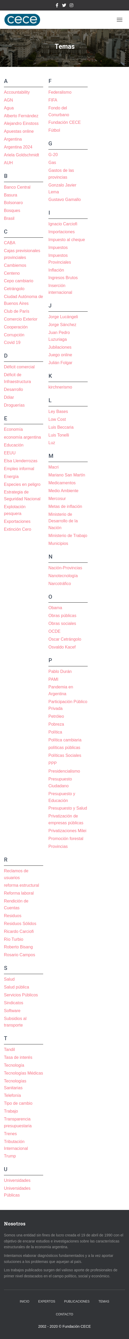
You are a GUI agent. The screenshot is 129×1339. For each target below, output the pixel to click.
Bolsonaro (13, 202)
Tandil (9, 1049)
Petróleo (56, 716)
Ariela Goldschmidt (21, 155)
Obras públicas (62, 615)
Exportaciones (17, 521)
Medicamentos (62, 483)
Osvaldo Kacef (62, 647)
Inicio (25, 1301)
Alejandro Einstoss (21, 123)
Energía (11, 476)
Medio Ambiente (63, 490)
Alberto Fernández (21, 116)
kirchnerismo (60, 387)
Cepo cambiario (18, 281)
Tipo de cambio (18, 1103)
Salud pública (16, 987)
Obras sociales (62, 623)
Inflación (56, 270)
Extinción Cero (17, 529)
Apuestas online (19, 131)
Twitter (64, 6)
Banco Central (17, 187)
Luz (51, 442)
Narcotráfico (59, 583)
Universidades (17, 1180)
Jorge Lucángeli (63, 317)
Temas (103, 1301)
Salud (9, 979)
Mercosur (57, 498)
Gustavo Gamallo (64, 199)
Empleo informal (19, 468)
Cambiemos (15, 265)
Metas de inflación (65, 506)
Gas (52, 162)
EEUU (9, 453)
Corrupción (14, 335)
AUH (8, 163)
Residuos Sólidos (20, 923)
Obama (55, 607)
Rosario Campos (19, 955)
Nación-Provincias (65, 568)
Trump (10, 1156)
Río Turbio (13, 939)
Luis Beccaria (61, 427)
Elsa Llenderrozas (20, 461)
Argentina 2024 (18, 147)
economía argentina (22, 437)
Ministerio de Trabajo (67, 535)
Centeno (12, 273)
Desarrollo (13, 389)
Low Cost (57, 419)
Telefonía (12, 1095)
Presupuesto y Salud (67, 808)
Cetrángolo (14, 288)
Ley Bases (58, 411)
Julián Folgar (60, 362)
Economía (13, 429)
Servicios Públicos (21, 995)
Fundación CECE (64, 122)
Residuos (12, 915)
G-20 (53, 154)
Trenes (10, 1133)
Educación (14, 445)
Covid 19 (12, 342)
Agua (9, 108)
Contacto (64, 1314)
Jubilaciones (59, 347)
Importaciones (61, 232)
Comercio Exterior (20, 319)
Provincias (58, 846)
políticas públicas (64, 747)
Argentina (13, 139)
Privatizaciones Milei (67, 830)
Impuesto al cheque (66, 239)
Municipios (58, 543)
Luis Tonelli (58, 435)
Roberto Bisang (18, 947)
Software (12, 1010)
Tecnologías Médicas (23, 1073)
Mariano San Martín (66, 475)
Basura (10, 195)
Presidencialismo (64, 771)
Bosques (12, 210)
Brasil (9, 218)
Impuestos (58, 247)
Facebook (57, 6)
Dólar (9, 397)
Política (55, 732)
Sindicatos (13, 1003)
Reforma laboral (19, 893)
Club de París (16, 311)
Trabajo (11, 1111)
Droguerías (14, 405)
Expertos (46, 1301)
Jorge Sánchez (62, 324)
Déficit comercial (19, 367)
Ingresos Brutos (63, 277)
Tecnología (14, 1065)
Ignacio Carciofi (62, 224)
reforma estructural (21, 885)
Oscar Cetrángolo (64, 639)
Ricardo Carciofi (19, 931)
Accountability (17, 92)
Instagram (71, 6)
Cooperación (16, 327)
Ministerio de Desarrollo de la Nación (63, 521)
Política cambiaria (64, 740)
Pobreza (56, 724)
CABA (9, 243)
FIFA (52, 100)
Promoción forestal (65, 838)
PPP (52, 763)
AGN (8, 100)
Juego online (60, 355)
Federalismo (59, 92)
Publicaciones (76, 1301)
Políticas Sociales (64, 755)
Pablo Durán (60, 671)
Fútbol (54, 130)
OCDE (54, 631)
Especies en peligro (22, 484)
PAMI (53, 679)
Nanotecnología (63, 575)
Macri (53, 467)
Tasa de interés (18, 1057)
